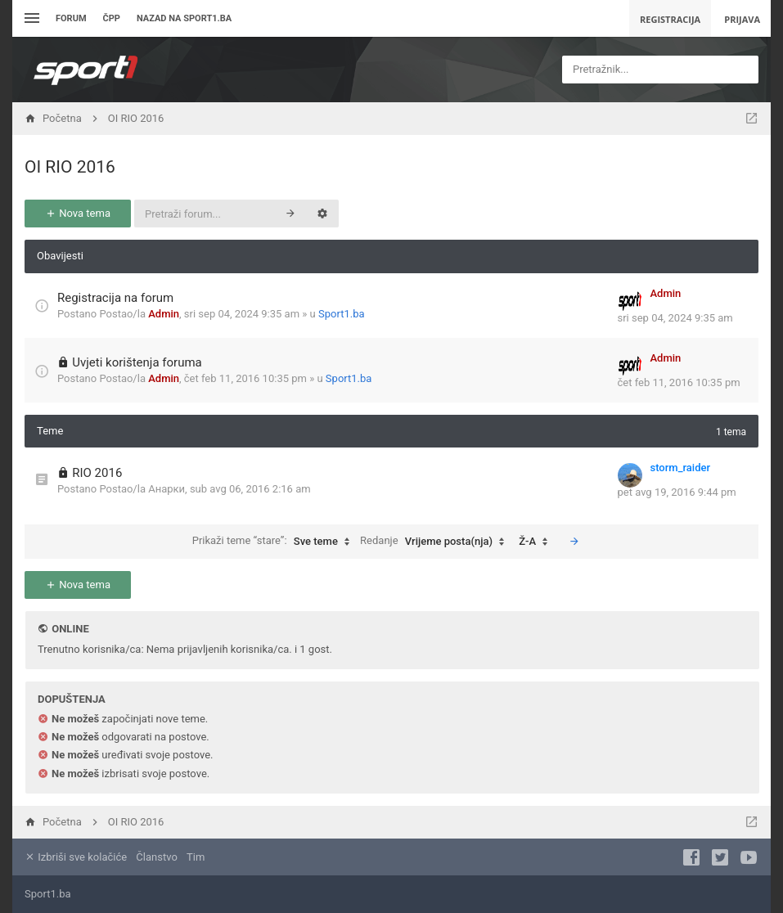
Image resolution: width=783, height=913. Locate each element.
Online (70, 629)
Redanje (436, 541)
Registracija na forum (115, 297)
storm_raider (680, 467)
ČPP (111, 18)
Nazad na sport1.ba (184, 18)
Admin (163, 314)
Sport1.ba (341, 314)
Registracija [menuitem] (670, 19)
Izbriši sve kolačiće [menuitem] (76, 857)
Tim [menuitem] (196, 857)
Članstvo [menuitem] (156, 857)
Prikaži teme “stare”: (275, 541)
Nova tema (77, 213)
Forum (71, 18)
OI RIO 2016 (70, 167)
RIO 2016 (97, 472)
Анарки (166, 489)
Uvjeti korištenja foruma (137, 362)
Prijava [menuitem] (742, 19)
